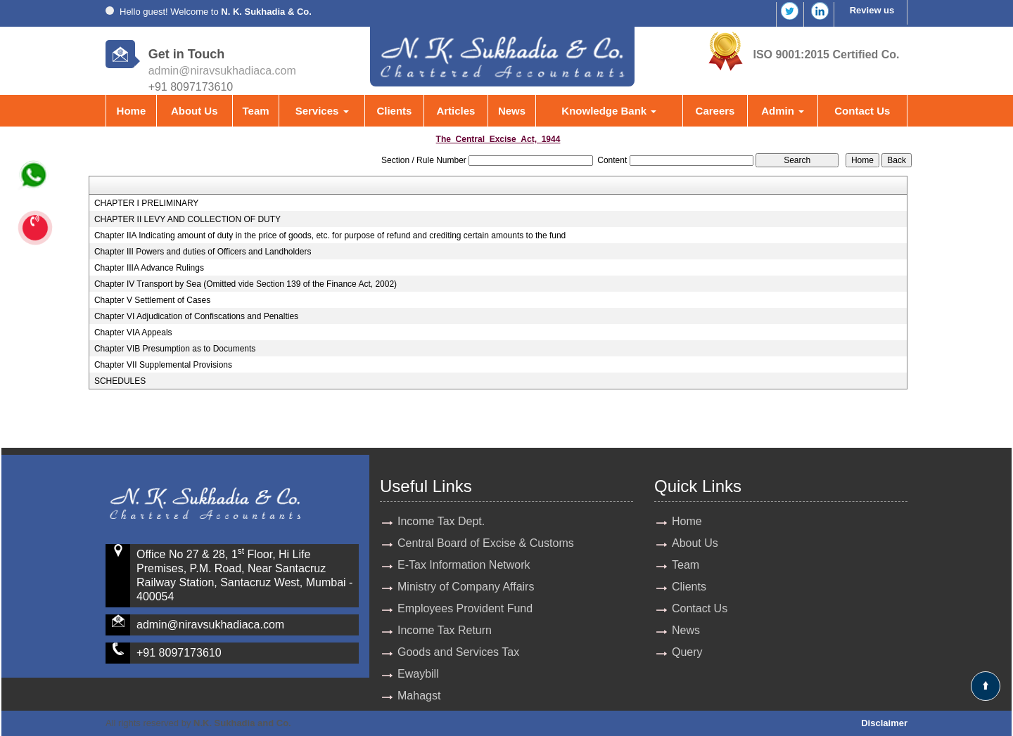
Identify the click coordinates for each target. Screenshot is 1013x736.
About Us (194, 111)
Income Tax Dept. (441, 521)
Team (255, 111)
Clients (394, 111)
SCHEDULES (120, 381)
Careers (715, 111)
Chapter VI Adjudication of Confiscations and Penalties (196, 316)
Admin (782, 111)
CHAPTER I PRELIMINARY (146, 203)
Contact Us (862, 111)
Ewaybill (418, 674)
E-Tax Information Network (463, 565)
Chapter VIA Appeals (133, 332)
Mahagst (418, 696)
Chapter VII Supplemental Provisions (163, 365)
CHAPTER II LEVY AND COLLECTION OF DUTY (187, 219)
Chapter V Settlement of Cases (152, 300)
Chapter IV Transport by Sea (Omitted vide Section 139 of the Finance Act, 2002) (245, 284)
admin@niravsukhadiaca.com (222, 71)
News (511, 111)
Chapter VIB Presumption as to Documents (174, 349)
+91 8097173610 (179, 653)
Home (131, 111)
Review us (872, 10)
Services (322, 111)
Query (687, 652)
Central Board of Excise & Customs (485, 543)
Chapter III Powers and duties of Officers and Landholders (203, 252)
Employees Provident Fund (465, 608)
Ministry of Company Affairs (465, 587)
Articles (455, 111)
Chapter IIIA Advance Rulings (149, 268)
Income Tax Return (444, 630)
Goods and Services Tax (458, 652)
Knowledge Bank (608, 111)
